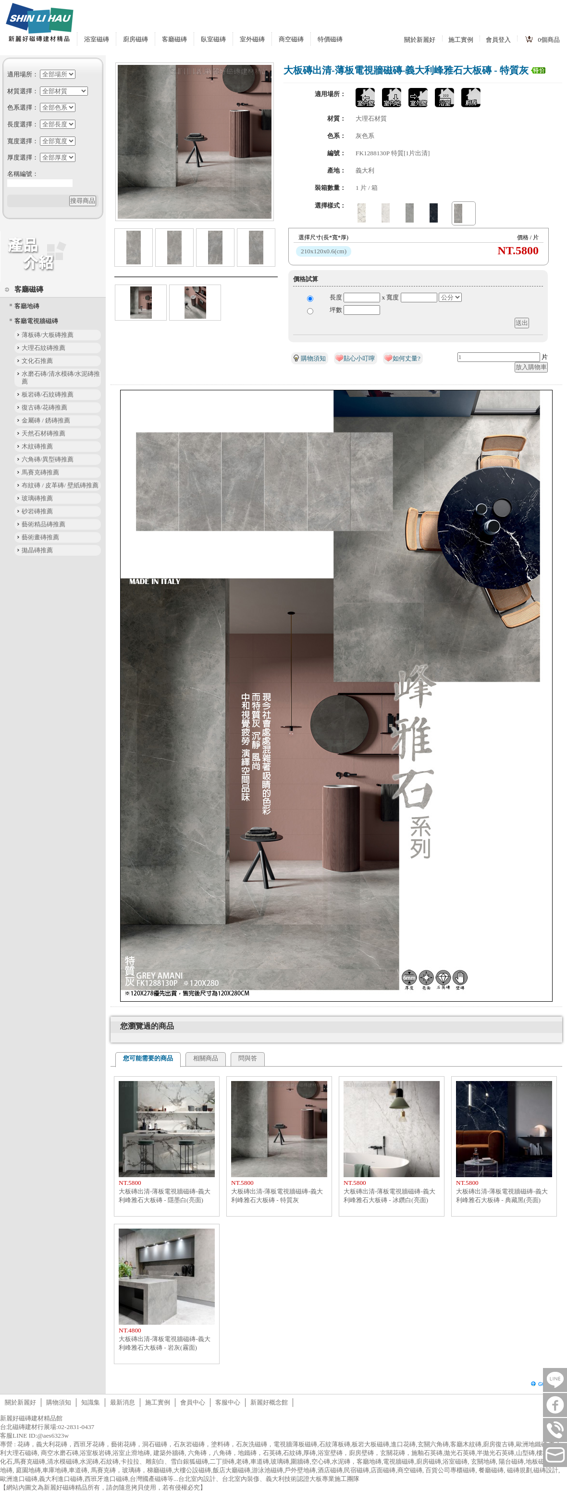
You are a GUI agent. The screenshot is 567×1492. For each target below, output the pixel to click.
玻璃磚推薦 (37, 498)
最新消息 (122, 1402)
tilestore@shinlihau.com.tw (555, 1455)
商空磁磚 (291, 39)
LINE (555, 1380)
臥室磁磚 (213, 39)
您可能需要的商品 (148, 1058)
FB (555, 1405)
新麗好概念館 (269, 1402)
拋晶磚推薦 (37, 550)
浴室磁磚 (96, 39)
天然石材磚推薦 (43, 433)
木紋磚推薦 (37, 446)
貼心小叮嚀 (359, 358)
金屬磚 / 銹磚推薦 (46, 420)
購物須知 (313, 358)
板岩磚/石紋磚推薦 (48, 394)
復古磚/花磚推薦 (44, 407)
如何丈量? (406, 358)
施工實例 (460, 39)
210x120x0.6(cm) (323, 251)
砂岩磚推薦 (37, 511)
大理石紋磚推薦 (43, 347)
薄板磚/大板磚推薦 (48, 334)
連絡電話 (555, 1430)
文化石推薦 (37, 360)
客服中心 (227, 1402)
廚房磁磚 (135, 39)
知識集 (90, 1402)
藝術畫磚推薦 (40, 537)
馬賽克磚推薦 (40, 472)
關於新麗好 (419, 39)
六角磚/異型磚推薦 (48, 459)
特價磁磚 (330, 39)
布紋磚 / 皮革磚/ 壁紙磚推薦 (60, 485)
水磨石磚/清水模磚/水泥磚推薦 (61, 377)
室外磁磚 (252, 39)
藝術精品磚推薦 (43, 524)
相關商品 (205, 1058)
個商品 (549, 39)
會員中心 (192, 1402)
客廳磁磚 (174, 39)
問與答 (247, 1058)
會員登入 (498, 39)
